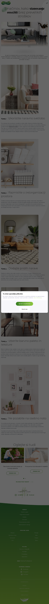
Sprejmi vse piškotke (24, 303)
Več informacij (38, 297)
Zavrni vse (24, 309)
